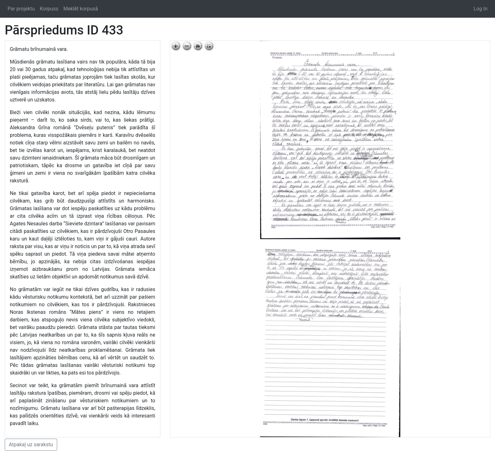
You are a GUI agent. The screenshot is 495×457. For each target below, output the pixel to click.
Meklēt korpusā (80, 9)
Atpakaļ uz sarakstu (31, 445)
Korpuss (49, 9)
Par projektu (21, 9)
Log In (480, 9)
